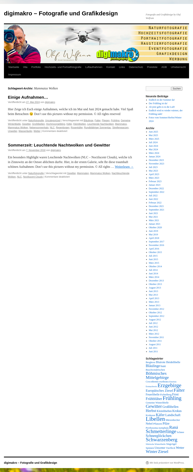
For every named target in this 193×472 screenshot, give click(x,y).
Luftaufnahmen (93, 67)
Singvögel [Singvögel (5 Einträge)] (171, 444)
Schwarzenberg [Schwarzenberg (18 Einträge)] (161, 439)
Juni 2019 (153, 231)
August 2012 (155, 319)
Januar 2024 (154, 156)
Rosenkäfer (77, 127)
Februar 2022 (155, 202)
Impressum (14, 74)
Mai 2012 (153, 330)
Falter (98, 120)
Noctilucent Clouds (33, 176)
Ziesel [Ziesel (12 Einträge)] (163, 451)
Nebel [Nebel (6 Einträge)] (149, 423)
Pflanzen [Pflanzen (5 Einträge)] (157, 423)
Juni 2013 (153, 291)
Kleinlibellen (79, 124)
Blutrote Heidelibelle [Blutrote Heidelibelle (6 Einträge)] (168, 362)
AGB (164, 67)
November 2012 (156, 309)
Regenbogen (63, 127)
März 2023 (154, 177)
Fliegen (105, 120)
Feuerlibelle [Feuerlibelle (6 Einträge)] (153, 394)
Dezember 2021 (156, 206)
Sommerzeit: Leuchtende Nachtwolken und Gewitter (59, 145)
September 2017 (156, 241)
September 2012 (156, 316)
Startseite (13, 67)
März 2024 (154, 153)
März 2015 (154, 263)
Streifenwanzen (120, 127)
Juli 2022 (153, 195)
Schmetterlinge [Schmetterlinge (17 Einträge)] (161, 431)
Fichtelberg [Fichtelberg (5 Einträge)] (166, 394)
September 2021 (156, 209)
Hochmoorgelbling (55, 124)
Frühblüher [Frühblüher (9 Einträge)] (154, 399)
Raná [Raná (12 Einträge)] (173, 427)
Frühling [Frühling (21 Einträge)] (172, 398)
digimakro (50, 102)
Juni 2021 (153, 213)
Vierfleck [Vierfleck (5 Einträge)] (170, 448)
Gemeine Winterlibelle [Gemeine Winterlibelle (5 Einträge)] (157, 402)
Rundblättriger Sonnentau (97, 127)
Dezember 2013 (156, 280)
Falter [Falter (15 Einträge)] (179, 390)
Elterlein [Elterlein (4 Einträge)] (172, 382)
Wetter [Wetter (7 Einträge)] (180, 447)
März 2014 (154, 277)
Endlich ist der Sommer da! (162, 99)
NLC (52, 127)
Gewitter (26, 124)
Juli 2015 (153, 255)
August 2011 (155, 344)
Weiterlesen (124, 166)
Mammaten (83, 173)
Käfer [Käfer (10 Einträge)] (160, 415)
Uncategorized (52, 120)
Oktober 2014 (155, 266)
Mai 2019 (153, 234)
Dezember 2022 (156, 188)
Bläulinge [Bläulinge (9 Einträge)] (153, 366)
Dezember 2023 (156, 160)
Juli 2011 (153, 348)
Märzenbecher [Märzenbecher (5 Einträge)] (173, 420)
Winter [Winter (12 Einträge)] (151, 451)
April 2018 (154, 238)
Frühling (115, 120)
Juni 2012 (153, 326)
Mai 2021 (153, 216)
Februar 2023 (155, 181)
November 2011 (156, 337)
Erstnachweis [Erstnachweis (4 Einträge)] (151, 386)
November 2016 (156, 245)
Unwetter (12, 131)
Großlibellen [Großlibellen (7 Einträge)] (170, 406)
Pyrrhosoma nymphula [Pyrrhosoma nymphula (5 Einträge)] (157, 428)
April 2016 (154, 248)
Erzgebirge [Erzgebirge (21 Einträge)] (169, 385)
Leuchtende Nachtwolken (100, 124)
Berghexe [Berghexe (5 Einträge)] (150, 362)
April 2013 (154, 298)
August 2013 (155, 287)
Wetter (36, 131)
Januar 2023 (154, 185)
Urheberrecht (178, 67)
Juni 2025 (153, 131)
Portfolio (36, 67)
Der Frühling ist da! (158, 103)
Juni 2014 (153, 273)
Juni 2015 (153, 259)
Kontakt (110, 67)
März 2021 (154, 220)
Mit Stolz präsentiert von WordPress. (167, 462)
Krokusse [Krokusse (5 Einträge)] (150, 415)
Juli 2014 (153, 270)
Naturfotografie (36, 120)
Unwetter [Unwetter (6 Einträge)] (160, 447)
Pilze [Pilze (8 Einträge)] (166, 423)
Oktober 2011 (155, 340)
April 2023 (154, 174)
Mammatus (121, 124)
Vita (25, 67)
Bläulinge (88, 120)
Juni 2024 (153, 146)
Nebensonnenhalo (38, 127)
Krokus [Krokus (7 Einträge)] (177, 411)
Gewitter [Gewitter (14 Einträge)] (154, 406)
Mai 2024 (153, 149)
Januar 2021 (154, 224)
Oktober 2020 (155, 227)
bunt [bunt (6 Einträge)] (163, 366)
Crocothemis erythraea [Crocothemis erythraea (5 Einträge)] (157, 381)
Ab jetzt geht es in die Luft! (162, 107)
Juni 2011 (153, 351)
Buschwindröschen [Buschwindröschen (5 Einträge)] (155, 369)
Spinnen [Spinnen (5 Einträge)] (150, 448)
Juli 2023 (153, 167)
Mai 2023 (153, 170)
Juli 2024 (153, 142)
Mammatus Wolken (18, 127)
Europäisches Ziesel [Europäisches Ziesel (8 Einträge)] (159, 390)
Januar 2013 (154, 305)
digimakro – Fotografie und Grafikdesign (61, 13)
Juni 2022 (153, 199)
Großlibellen (38, 124)
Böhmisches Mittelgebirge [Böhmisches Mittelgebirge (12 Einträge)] (157, 375)
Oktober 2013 (155, 284)
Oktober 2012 (155, 312)
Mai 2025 (153, 135)
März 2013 (154, 301)
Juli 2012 (153, 323)
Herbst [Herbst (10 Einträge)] (151, 410)
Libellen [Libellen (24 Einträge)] (155, 419)
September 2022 (156, 192)
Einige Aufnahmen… (28, 97)
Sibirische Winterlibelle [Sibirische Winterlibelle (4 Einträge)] (156, 444)
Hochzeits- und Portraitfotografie (63, 67)
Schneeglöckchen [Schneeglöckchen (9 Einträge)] (159, 436)
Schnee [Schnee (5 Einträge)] (180, 432)
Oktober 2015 (155, 252)
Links (122, 67)
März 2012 (154, 333)
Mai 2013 (153, 294)
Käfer (69, 124)
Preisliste (152, 67)
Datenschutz (136, 67)
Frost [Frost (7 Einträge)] (175, 394)
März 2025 (154, 138)
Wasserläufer (25, 131)
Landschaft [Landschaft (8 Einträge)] (172, 415)
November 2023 (156, 163)
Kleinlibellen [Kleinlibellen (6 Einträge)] (164, 411)
